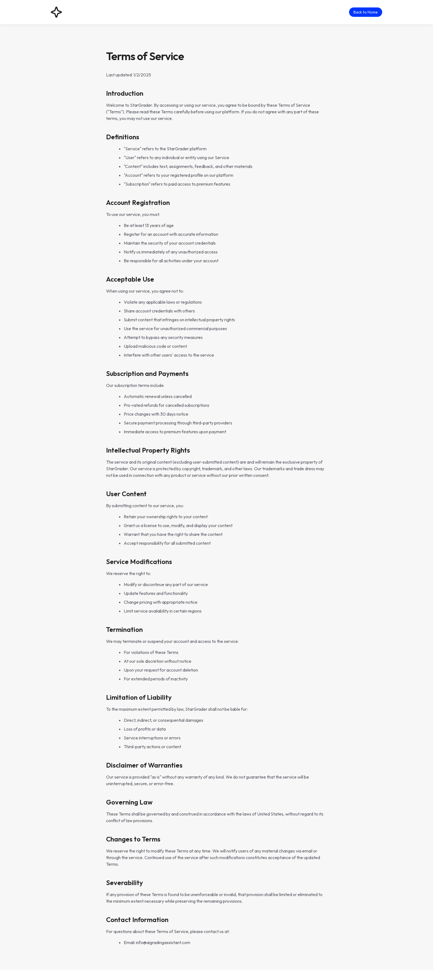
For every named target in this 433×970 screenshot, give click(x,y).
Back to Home (365, 12)
